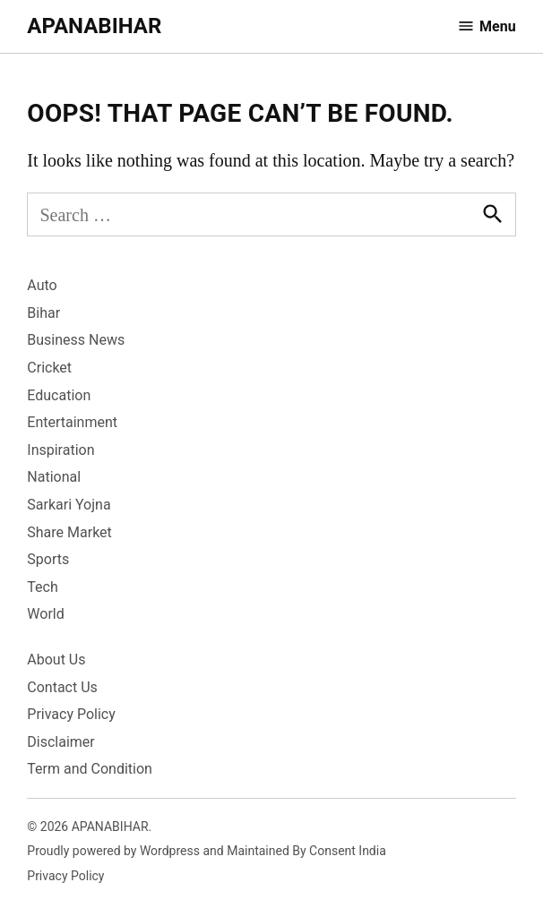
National (54, 476)
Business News (76, 339)
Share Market (69, 532)
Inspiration (60, 449)
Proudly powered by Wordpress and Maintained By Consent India (206, 851)
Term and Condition (89, 768)
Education (58, 395)
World (45, 613)
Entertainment (72, 422)
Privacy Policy (71, 714)
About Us (56, 659)
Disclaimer (60, 741)
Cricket (49, 367)
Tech (42, 586)
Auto (41, 285)
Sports (48, 559)
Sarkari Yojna (68, 504)
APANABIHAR (94, 26)
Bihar (43, 312)
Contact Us (62, 687)
